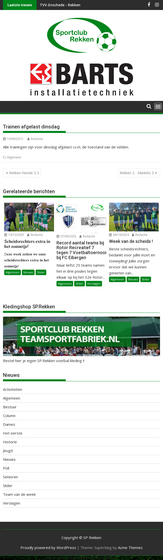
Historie (10, 441)
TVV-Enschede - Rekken (60, 4)
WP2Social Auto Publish (61, 558)
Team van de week (19, 494)
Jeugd (8, 450)
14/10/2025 (14, 235)
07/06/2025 (66, 236)
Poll (6, 468)
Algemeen (14, 157)
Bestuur (10, 406)
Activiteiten (12, 389)
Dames (9, 424)
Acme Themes (130, 547)
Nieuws (28, 272)
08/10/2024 (119, 235)
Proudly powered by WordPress (48, 547)
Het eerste (12, 433)
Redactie (35, 139)
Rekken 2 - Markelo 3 (137, 172)
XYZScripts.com (106, 558)
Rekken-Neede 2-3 (24, 172)
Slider (41, 272)
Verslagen (94, 283)
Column (9, 415)
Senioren (10, 476)
